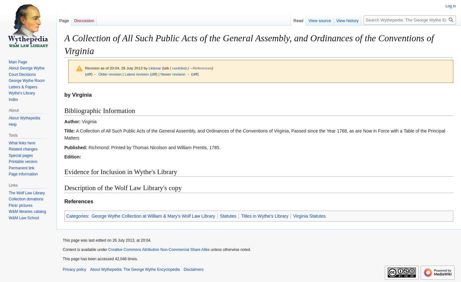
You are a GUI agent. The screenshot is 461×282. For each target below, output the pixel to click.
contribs (178, 68)
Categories (77, 216)
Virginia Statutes (309, 216)
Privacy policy (74, 269)
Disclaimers (194, 269)
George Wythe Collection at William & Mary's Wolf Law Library (153, 216)
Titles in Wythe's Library (264, 216)
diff (88, 74)
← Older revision (107, 74)
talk (166, 68)
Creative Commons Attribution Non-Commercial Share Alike (159, 249)
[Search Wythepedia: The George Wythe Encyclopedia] (410, 20)
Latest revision (137, 74)
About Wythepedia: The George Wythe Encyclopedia (135, 269)
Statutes (228, 216)
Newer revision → (175, 74)
